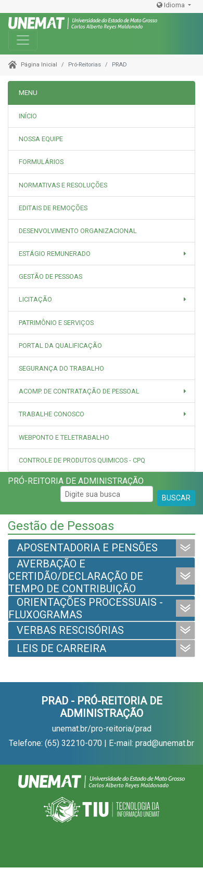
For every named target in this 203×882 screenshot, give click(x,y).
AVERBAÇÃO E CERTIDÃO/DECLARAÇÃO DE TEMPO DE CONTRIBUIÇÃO (75, 576)
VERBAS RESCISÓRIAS (70, 630)
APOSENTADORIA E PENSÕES (87, 547)
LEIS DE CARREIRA (61, 648)
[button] (101, 253)
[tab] (101, 139)
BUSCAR (176, 498)
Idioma (171, 5)
